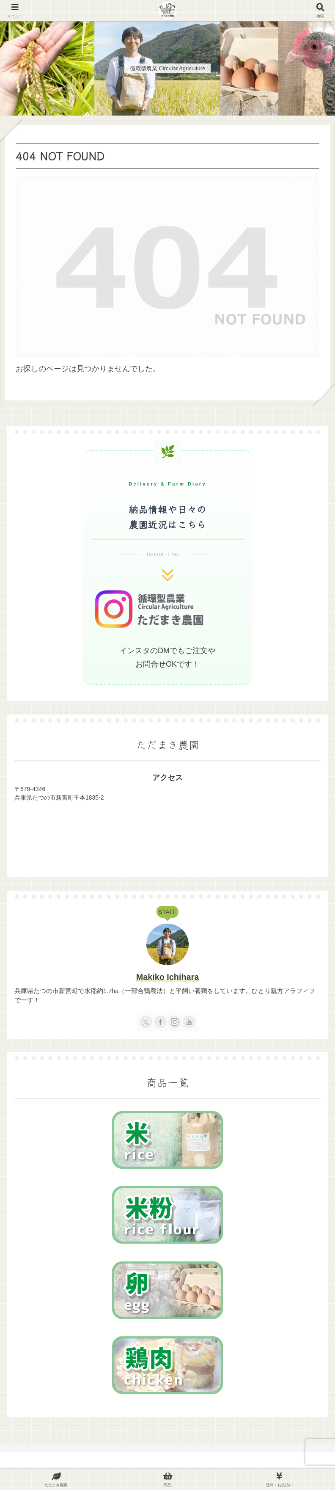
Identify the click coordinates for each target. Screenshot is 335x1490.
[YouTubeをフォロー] (189, 1021)
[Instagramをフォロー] (174, 1021)
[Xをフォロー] (145, 1021)
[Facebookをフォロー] (160, 1021)
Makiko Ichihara (167, 977)
